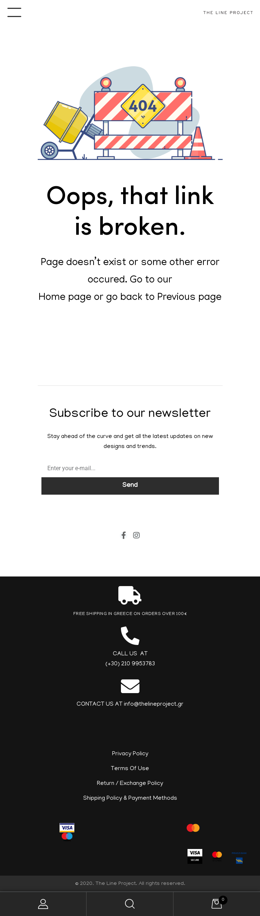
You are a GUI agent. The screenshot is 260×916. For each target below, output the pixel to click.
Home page (64, 298)
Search (130, 904)
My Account (43, 904)
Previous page (189, 298)
